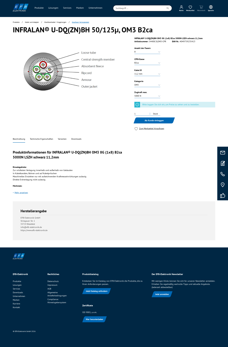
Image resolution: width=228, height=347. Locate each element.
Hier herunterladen (94, 319)
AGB (49, 288)
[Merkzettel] (190, 8)
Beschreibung (19, 139)
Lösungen (17, 285)
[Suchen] (168, 8)
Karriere (16, 303)
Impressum (52, 285)
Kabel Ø (138, 70)
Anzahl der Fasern (142, 48)
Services (16, 288)
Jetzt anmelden (162, 294)
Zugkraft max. (140, 92)
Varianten (62, 139)
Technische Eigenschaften (41, 139)
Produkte (17, 281)
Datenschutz (53, 281)
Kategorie (138, 81)
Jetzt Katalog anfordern (96, 291)
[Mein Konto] (181, 8)
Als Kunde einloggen (154, 120)
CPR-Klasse (139, 59)
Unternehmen (19, 296)
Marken (16, 300)
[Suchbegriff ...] (138, 8)
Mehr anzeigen (21, 192)
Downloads (76, 139)
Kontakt (16, 307)
